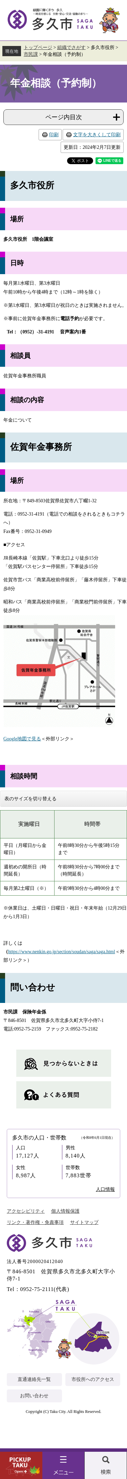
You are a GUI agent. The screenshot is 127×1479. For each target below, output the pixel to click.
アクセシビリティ (26, 1211)
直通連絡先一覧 (34, 1379)
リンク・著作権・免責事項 (35, 1222)
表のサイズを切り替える (30, 798)
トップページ (38, 47)
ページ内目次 (63, 117)
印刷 (54, 134)
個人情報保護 (65, 1211)
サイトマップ (84, 1222)
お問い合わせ (34, 1395)
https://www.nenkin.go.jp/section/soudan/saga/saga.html (61, 951)
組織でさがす (71, 47)
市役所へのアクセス (92, 1379)
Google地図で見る (22, 738)
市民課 (31, 54)
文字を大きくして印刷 (97, 134)
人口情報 (105, 1189)
